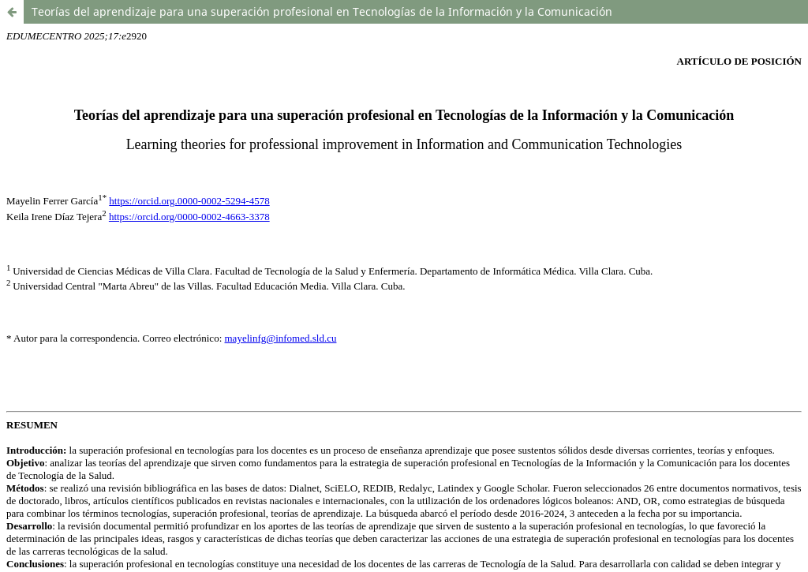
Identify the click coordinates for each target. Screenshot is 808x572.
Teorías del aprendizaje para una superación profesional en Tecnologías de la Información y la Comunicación (322, 11)
